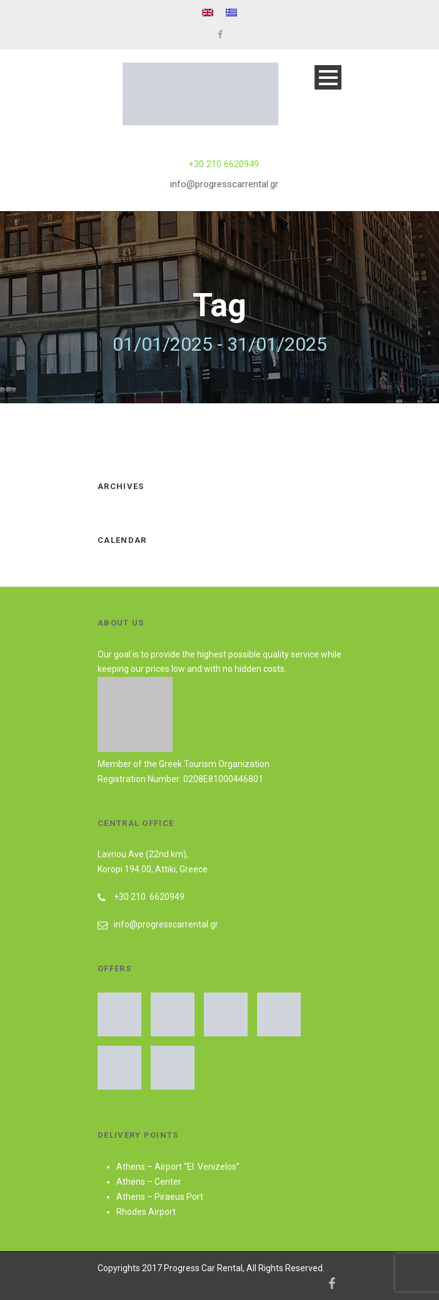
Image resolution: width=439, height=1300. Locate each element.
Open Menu (328, 77)
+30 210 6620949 (223, 164)
